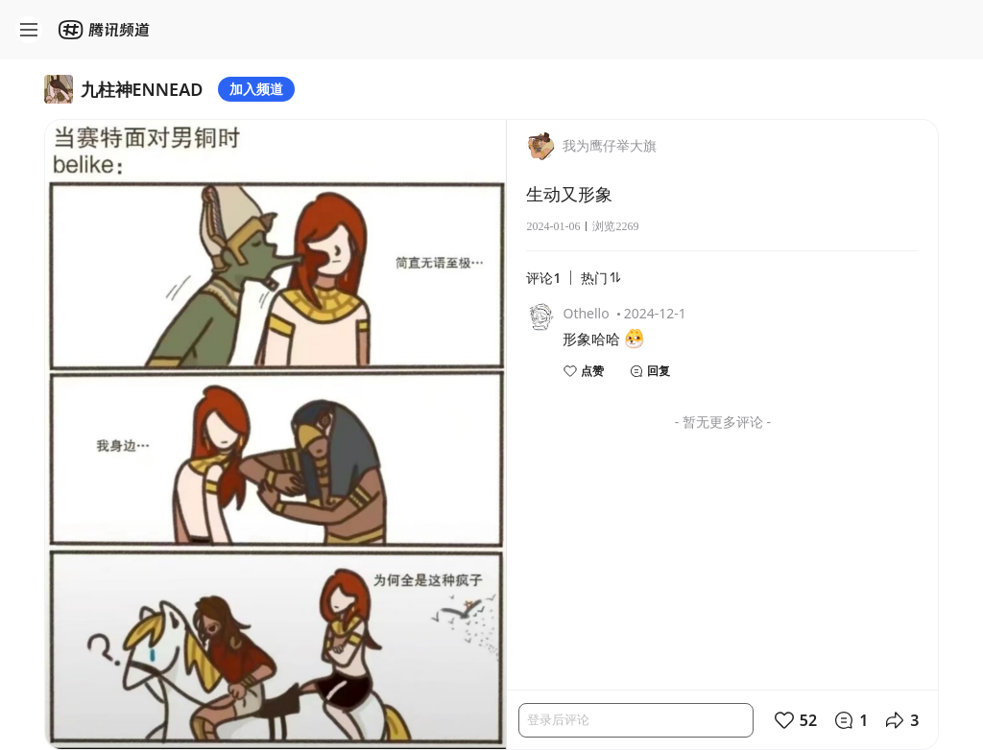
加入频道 (256, 89)
